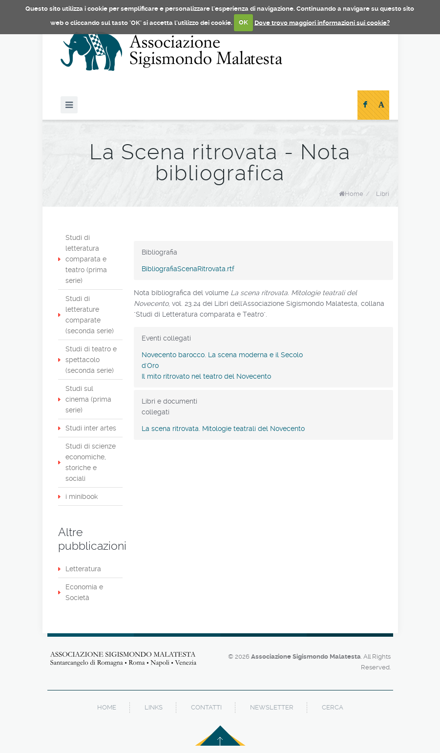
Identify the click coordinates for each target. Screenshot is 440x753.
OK (243, 22)
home (106, 707)
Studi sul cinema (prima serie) (88, 399)
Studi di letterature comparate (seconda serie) (89, 315)
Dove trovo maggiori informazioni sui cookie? (322, 22)
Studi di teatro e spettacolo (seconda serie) (91, 359)
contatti (206, 707)
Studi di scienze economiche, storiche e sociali (90, 462)
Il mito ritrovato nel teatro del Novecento (206, 376)
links (154, 707)
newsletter (271, 707)
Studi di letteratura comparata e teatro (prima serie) (86, 259)
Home (354, 193)
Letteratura (83, 569)
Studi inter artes (90, 428)
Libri (382, 193)
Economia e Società (84, 592)
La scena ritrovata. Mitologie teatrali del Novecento (223, 428)
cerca (332, 707)
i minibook (81, 496)
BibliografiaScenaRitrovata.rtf (188, 269)
